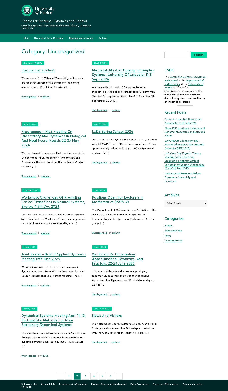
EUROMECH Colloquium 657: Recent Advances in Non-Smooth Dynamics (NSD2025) (184, 144)
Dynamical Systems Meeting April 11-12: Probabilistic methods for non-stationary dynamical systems (53, 320)
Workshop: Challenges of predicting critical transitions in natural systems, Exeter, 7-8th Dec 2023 (53, 202)
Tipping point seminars (81, 38)
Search (198, 55)
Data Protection (139, 384)
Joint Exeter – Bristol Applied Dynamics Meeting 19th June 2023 (53, 256)
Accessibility (48, 384)
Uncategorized (28, 96)
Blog (26, 38)
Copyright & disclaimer (166, 384)
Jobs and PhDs (173, 230)
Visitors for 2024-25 (38, 70)
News (167, 235)
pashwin (45, 96)
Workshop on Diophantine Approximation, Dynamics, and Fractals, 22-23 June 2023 (117, 258)
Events (168, 225)
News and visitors (107, 315)
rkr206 (44, 355)
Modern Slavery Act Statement (109, 384)
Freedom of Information (73, 384)
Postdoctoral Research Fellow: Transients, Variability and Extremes (182, 177)
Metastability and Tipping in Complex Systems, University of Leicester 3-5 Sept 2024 (123, 74)
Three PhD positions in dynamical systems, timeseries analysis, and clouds (184, 131)
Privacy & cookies (193, 384)
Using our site (29, 384)
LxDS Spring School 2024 (112, 131)
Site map (26, 386)
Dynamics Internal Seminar (48, 38)
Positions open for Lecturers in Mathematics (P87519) (117, 199)
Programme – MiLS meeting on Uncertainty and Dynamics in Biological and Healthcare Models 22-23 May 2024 (53, 138)
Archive (104, 38)
